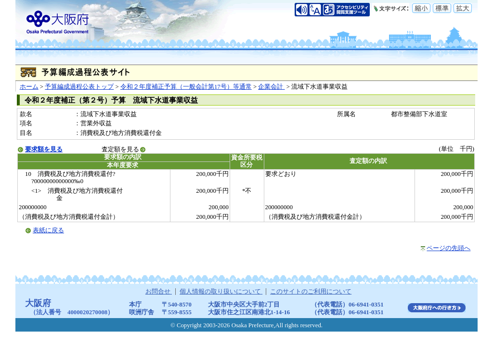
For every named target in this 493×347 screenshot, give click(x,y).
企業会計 (271, 86)
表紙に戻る (48, 230)
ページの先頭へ (448, 248)
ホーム (29, 86)
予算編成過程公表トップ (79, 86)
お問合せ (158, 291)
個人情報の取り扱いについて (221, 291)
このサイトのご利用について (310, 291)
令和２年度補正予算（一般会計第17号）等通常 (186, 86)
